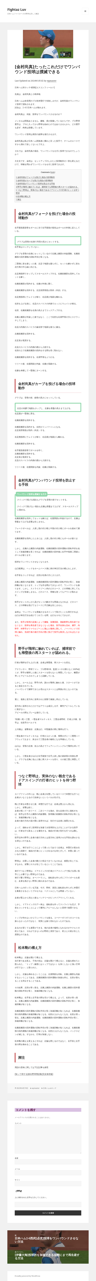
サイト (17, 1180)
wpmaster (51, 80)
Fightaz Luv (16, 9)
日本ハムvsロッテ (49, 1088)
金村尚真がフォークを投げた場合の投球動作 (35, 177)
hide (52, 172)
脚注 (18, 199)
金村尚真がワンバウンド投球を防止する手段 (35, 183)
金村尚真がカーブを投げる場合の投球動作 (34, 180)
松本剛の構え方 (23, 196)
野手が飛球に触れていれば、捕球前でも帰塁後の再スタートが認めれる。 (47, 187)
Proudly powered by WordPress (27, 1276)
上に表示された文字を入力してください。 (31, 1197)
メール (17, 1169)
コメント (18, 1123)
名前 (16, 1158)
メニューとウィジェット (85, 14)
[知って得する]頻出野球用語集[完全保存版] (34, 1074)
